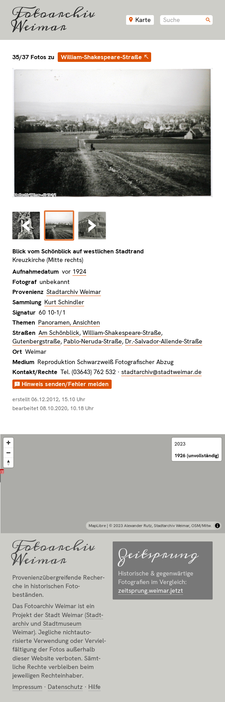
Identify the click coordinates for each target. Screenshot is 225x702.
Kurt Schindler (64, 302)
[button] (112, 475)
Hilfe (94, 687)
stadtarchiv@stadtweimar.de (161, 372)
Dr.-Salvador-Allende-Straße (163, 341)
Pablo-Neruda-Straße (93, 341)
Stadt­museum (62, 623)
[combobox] (186, 20)
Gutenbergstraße (36, 341)
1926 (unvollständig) (197, 455)
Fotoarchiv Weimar (53, 20)
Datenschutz (65, 687)
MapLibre (97, 525)
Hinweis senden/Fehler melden (65, 384)
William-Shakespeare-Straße (101, 57)
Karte (143, 20)
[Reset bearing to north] (8, 463)
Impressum (27, 687)
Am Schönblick (58, 333)
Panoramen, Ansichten (69, 322)
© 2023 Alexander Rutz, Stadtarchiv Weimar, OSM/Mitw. (160, 525)
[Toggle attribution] (217, 526)
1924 (79, 271)
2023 (180, 444)
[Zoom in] (8, 443)
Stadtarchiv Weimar (73, 292)
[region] (112, 483)
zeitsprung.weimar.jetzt (150, 590)
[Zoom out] (8, 453)
